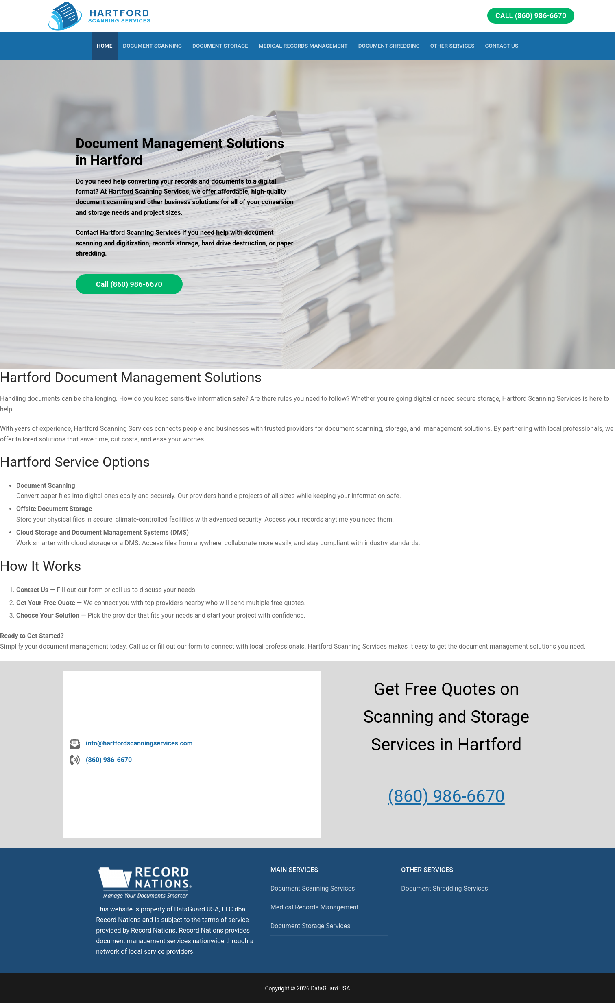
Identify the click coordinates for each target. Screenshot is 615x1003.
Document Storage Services (310, 926)
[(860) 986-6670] (101, 760)
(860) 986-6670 (446, 796)
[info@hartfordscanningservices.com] (131, 743)
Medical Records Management (314, 907)
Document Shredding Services (444, 888)
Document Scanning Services (312, 888)
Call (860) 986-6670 (530, 15)
